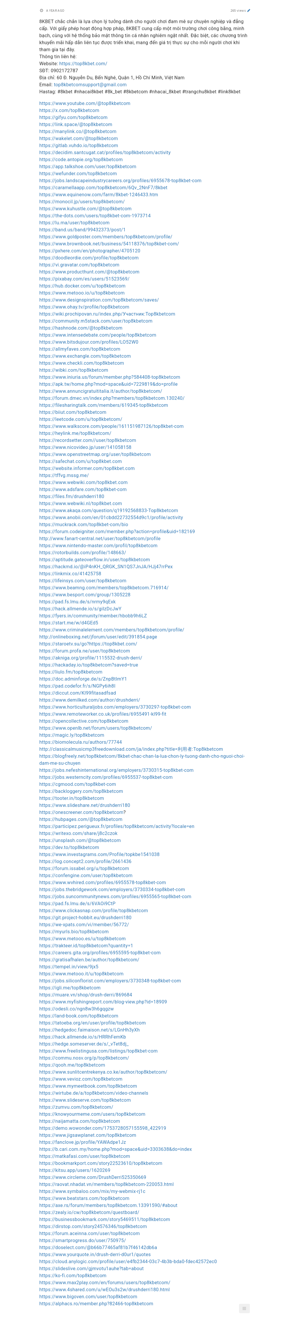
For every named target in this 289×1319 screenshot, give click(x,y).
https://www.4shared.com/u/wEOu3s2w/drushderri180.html (104, 1289)
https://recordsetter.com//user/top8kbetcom (87, 440)
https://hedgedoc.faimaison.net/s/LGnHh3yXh (89, 1030)
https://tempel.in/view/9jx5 (68, 967)
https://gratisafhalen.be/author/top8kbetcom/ (89, 959)
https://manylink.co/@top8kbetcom (78, 131)
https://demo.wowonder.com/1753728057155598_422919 (102, 1128)
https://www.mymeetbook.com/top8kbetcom (88, 1086)
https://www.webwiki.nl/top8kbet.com (80, 503)
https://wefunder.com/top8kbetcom (78, 173)
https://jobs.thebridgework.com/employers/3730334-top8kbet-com (112, 889)
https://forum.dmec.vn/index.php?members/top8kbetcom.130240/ (112, 398)
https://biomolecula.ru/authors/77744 (80, 742)
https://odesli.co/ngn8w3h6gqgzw (76, 1009)
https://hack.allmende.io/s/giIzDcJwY (80, 609)
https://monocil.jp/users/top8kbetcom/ (82, 201)
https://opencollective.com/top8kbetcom (84, 721)
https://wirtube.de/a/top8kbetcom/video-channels (93, 1093)
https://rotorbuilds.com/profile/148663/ (82, 552)
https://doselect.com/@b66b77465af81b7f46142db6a (98, 1247)
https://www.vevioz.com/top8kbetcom (81, 1079)
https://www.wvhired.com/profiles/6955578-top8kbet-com (102, 882)
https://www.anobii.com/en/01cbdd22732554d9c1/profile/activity (111, 517)
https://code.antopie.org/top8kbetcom (81, 159)
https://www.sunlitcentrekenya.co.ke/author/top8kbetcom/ (103, 1072)
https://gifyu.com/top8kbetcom (73, 117)
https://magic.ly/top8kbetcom (71, 735)
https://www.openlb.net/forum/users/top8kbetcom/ (95, 728)
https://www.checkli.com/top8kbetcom (81, 363)
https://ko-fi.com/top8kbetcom (73, 1275)
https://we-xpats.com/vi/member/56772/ (84, 924)
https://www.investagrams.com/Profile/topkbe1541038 (99, 854)
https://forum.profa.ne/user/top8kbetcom (84, 651)
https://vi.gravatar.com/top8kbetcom (79, 265)
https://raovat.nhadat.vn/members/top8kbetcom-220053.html (106, 1184)
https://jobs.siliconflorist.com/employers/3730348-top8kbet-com (110, 981)
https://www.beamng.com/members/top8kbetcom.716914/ (104, 587)
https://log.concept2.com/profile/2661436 (85, 861)
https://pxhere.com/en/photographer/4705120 (90, 251)
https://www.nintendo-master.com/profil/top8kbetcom (98, 545)
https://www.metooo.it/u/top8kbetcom (81, 974)
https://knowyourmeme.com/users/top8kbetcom (92, 1114)
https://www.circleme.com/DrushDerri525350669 (92, 1177)
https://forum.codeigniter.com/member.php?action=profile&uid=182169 (117, 531)
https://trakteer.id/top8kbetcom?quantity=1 (86, 945)
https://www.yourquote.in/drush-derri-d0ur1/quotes (95, 1254)
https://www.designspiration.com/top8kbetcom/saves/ (99, 300)
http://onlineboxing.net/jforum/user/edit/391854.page (98, 637)
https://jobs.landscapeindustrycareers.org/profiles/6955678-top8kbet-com (120, 180)
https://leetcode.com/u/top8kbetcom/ (80, 419)
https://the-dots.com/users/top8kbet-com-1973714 (95, 215)
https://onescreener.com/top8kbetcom (81, 812)
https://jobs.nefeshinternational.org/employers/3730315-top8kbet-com (116, 770)
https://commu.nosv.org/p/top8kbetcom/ (84, 1058)
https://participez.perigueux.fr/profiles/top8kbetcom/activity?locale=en (117, 826)
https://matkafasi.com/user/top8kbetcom (84, 1156)
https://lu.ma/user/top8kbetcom (74, 222)
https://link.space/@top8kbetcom (76, 124)
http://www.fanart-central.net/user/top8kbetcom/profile (100, 538)
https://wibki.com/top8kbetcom (73, 370)
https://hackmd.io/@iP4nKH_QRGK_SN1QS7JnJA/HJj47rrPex (106, 566)
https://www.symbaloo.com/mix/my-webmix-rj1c (92, 1191)
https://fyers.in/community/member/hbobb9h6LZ (93, 616)
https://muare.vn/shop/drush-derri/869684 (85, 995)
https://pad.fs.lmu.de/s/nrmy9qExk (77, 602)
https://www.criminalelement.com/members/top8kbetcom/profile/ (111, 630)
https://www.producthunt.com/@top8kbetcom (89, 272)
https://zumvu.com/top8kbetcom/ (76, 1107)
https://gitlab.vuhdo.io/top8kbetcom (78, 145)
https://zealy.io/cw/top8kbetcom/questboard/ (89, 1212)
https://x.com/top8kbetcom (69, 110)
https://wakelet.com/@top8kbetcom (78, 138)
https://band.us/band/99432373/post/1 (82, 230)
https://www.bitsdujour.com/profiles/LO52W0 (89, 342)
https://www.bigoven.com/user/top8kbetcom (88, 1296)
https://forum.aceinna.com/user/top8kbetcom (89, 1233)
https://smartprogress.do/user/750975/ (82, 1240)
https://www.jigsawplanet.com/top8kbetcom (87, 1135)
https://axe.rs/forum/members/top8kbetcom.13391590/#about (108, 1205)
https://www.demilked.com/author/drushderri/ (89, 700)
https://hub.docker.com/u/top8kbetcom (82, 286)
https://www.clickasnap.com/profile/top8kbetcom (93, 910)
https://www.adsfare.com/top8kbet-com (83, 489)
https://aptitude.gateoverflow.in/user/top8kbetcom (94, 559)
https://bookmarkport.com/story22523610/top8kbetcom (100, 1163)
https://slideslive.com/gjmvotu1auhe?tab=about (91, 1268)
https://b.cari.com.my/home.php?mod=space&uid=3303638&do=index (115, 1149)
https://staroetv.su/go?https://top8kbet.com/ (88, 644)
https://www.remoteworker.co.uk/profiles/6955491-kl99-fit (103, 714)
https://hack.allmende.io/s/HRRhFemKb (82, 1037)
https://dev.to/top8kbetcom (69, 847)
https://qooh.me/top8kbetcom (72, 1065)
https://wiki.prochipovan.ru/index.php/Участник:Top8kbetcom (107, 314)
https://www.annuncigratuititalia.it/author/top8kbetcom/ (100, 391)
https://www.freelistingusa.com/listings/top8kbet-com (98, 1051)
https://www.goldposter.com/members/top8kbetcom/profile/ (106, 237)
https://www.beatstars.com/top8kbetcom (84, 1198)
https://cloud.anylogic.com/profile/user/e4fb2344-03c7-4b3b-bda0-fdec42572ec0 (128, 1261)
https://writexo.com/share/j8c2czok (78, 833)
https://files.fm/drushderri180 (71, 496)
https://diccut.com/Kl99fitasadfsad (77, 693)
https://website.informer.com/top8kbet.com (87, 468)
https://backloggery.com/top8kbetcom (81, 791)
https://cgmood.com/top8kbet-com (77, 784)
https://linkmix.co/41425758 (70, 573)
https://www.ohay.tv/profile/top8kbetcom (84, 307)
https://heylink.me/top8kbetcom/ (75, 433)
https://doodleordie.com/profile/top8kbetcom (89, 258)
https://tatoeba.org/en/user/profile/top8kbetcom (92, 1023)
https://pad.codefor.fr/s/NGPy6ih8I (77, 686)
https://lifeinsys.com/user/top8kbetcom (83, 580)
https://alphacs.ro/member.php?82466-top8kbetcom (96, 1303)
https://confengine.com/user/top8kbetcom (86, 875)
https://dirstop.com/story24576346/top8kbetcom (93, 1226)
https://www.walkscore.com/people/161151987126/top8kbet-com (111, 426)
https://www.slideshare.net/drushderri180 (84, 805)
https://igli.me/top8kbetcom (70, 988)
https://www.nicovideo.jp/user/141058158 (85, 447)
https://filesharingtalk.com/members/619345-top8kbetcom (103, 405)
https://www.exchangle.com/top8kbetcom (85, 356)
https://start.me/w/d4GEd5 (68, 623)
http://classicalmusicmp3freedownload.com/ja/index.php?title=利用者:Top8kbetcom (131, 749)
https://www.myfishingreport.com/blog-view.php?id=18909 (103, 1002)
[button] (244, 1308)
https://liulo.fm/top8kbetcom (71, 672)
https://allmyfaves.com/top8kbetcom (79, 349)
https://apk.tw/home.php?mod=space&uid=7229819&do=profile (108, 384)
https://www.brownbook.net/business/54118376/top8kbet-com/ (109, 244)
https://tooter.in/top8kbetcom (71, 798)
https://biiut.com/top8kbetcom (73, 412)
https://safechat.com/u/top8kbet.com (80, 461)
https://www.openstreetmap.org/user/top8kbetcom (95, 454)
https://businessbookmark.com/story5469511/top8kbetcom (104, 1219)
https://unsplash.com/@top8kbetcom (80, 840)
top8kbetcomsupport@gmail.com (90, 84)
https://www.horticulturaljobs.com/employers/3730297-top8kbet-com (115, 707)
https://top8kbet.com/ (83, 63)
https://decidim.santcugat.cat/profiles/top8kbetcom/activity (105, 152)
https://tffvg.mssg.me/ (64, 475)
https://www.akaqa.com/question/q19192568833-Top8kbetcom (108, 510)
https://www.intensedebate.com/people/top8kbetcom (97, 335)
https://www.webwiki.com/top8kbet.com (83, 482)
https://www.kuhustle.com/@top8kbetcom (85, 208)
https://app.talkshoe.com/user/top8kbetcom (87, 166)
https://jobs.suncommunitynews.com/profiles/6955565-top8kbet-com (115, 896)
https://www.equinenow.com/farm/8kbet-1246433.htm (98, 194)
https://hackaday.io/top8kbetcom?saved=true (88, 665)
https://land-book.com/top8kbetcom (79, 1016)
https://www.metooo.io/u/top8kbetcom (82, 293)
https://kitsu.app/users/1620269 (74, 1170)
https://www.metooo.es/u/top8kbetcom (82, 938)
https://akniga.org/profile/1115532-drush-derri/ (91, 658)
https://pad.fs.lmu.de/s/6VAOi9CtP (77, 903)
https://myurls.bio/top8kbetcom (74, 931)
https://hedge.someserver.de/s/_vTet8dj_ (84, 1044)
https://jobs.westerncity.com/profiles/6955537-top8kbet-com (106, 777)
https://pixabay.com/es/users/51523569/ (84, 279)
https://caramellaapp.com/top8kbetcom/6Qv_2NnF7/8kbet (103, 187)
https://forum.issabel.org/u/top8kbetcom (84, 868)
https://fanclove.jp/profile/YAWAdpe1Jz (82, 1142)
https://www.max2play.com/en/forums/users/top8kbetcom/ (105, 1282)
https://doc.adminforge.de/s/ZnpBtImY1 (83, 679)
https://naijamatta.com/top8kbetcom (79, 1121)
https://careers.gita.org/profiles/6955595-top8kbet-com (100, 952)
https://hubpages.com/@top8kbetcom (81, 819)
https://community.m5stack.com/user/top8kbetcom (96, 321)
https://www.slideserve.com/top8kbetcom (85, 1100)
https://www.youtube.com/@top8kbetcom (85, 103)
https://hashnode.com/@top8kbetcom (81, 328)
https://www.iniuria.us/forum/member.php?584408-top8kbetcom (109, 377)
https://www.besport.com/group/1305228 (85, 594)
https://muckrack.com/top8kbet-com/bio (83, 524)
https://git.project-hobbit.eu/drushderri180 (85, 917)
